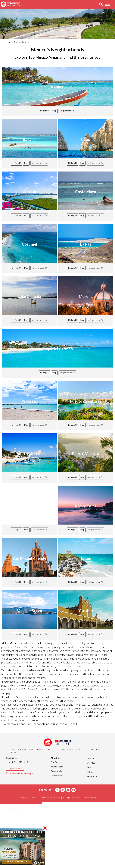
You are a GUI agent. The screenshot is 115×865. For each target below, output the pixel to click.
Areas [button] (13, 816)
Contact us (15, 768)
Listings (44, 111)
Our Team (55, 762)
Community (56, 775)
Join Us (90, 771)
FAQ (89, 767)
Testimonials (57, 766)
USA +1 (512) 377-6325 (17, 762)
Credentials (56, 771)
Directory (91, 758)
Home (9, 42)
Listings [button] (14, 824)
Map (54, 111)
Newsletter (92, 776)
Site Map (91, 762)
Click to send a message (19, 773)
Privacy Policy (90, 797)
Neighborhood (67, 111)
